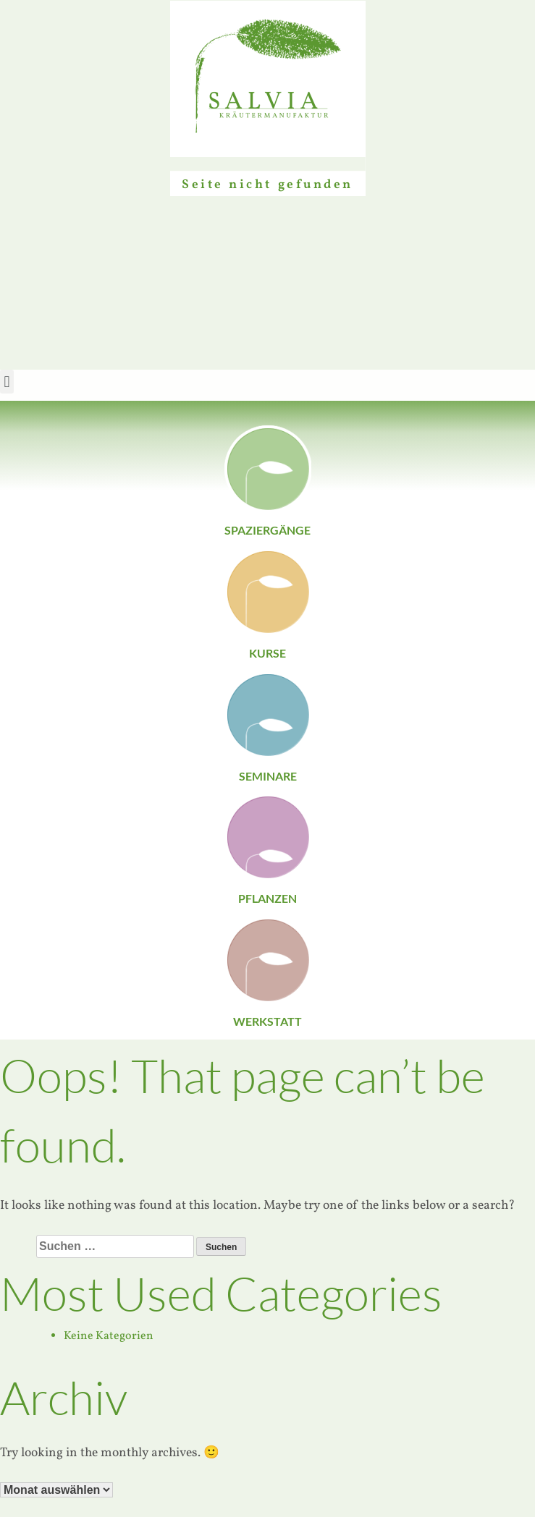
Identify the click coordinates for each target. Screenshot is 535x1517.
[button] (7, 382)
